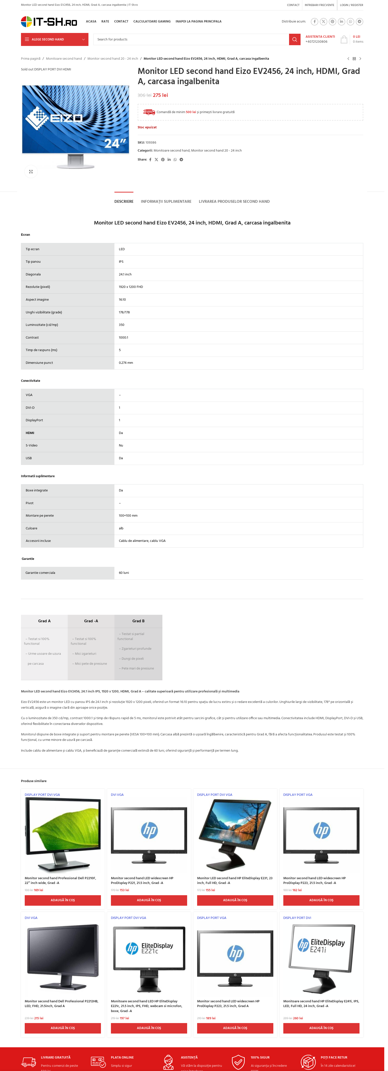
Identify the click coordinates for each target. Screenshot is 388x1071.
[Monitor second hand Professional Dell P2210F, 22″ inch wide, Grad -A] (63, 833)
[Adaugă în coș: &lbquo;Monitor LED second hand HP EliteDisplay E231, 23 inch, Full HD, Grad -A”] (235, 900)
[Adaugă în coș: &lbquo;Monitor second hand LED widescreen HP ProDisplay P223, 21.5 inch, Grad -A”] (321, 900)
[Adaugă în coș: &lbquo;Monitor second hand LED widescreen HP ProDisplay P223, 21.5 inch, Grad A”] (235, 1028)
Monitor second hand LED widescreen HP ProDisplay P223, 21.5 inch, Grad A (228, 1004)
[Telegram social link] (359, 21)
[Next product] (360, 59)
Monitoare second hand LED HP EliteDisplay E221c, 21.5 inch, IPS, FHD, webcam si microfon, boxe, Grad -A (146, 1006)
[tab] (123, 202)
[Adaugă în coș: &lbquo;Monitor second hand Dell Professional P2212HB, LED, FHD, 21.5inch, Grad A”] (63, 1028)
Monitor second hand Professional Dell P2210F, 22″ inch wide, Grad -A (60, 880)
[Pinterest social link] (332, 21)
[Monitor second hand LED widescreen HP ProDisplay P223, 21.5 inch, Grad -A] (321, 833)
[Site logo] (49, 22)
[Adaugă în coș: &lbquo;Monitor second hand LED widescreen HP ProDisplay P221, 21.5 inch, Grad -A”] (149, 900)
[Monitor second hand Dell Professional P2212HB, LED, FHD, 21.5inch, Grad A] (63, 956)
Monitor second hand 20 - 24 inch (112, 59)
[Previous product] (348, 59)
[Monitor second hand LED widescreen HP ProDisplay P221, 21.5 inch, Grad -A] (149, 833)
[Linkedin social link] (341, 21)
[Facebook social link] (314, 21)
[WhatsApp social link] (350, 21)
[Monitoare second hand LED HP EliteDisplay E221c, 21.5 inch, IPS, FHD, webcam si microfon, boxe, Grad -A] (149, 956)
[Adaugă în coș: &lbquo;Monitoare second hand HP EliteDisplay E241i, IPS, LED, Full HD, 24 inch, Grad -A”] (321, 1028)
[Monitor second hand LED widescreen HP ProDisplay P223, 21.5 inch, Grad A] (235, 956)
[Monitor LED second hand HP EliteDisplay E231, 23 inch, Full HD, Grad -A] (235, 833)
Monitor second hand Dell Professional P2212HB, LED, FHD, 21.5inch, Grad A (61, 1004)
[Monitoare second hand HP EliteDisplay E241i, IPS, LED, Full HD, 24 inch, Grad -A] (321, 956)
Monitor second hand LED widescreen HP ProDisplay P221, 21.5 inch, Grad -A (142, 880)
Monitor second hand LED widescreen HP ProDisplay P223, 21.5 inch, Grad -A (314, 880)
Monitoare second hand (64, 59)
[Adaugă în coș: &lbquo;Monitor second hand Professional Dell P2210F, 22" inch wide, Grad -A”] (63, 900)
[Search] (197, 39)
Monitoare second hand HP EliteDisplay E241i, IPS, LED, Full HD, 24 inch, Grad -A (321, 1004)
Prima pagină (30, 59)
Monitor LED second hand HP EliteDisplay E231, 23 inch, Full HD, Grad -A (235, 880)
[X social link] (323, 21)
